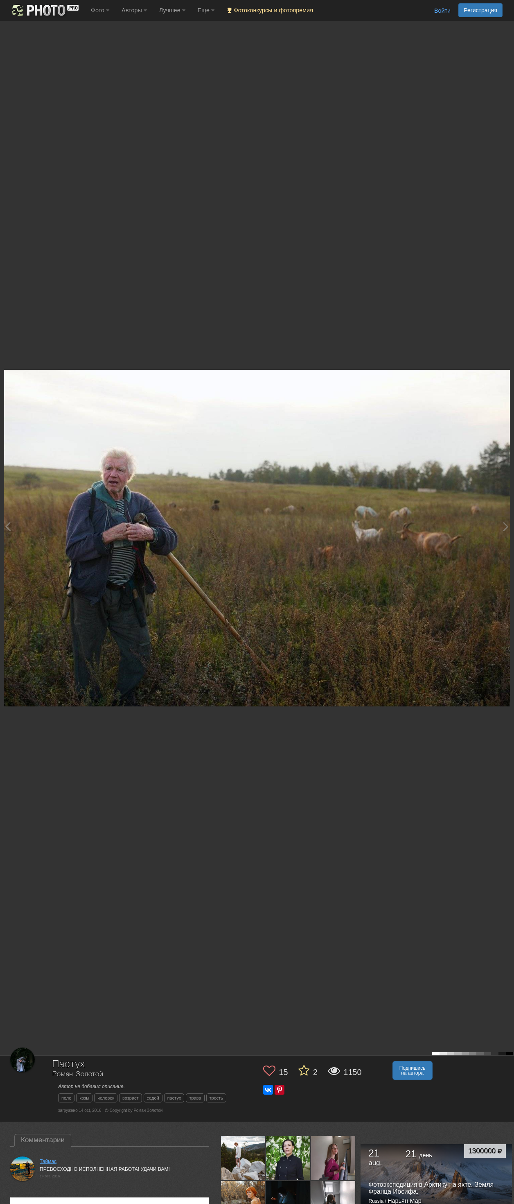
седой (153, 1097)
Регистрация (480, 10)
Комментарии (43, 1140)
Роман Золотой (78, 1074)
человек (105, 1097)
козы (84, 1097)
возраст (130, 1097)
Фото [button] (100, 10)
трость (216, 1097)
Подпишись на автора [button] (412, 1070)
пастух (174, 1097)
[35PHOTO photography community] (44, 10)
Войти (442, 11)
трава (195, 1097)
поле (66, 1097)
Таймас (48, 1161)
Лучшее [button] (172, 10)
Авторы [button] (134, 10)
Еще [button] (206, 10)
